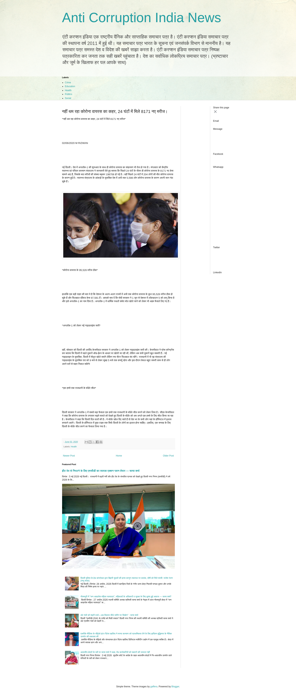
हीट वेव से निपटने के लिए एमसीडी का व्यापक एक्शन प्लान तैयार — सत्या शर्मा (101, 470)
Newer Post (69, 455)
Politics (68, 94)
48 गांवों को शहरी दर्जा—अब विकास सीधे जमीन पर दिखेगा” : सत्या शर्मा (109, 615)
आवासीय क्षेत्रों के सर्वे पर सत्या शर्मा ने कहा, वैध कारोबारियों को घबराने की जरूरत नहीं (115, 652)
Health (68, 90)
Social (68, 98)
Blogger (175, 686)
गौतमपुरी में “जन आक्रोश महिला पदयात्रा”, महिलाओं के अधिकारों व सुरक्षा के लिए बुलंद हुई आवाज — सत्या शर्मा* (125, 596)
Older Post (168, 455)
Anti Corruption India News (141, 17)
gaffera (153, 686)
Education (70, 86)
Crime (68, 82)
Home (119, 455)
